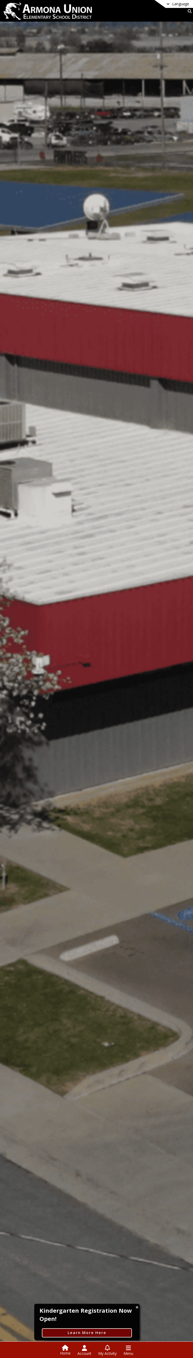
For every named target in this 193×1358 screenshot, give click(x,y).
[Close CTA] (137, 1307)
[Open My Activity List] (107, 1350)
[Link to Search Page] (189, 11)
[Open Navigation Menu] (128, 1350)
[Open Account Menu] (84, 1350)
